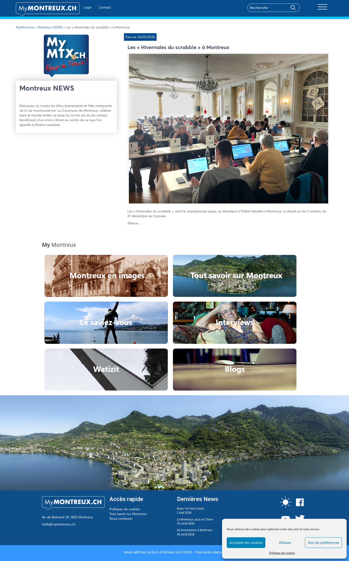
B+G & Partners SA (165, 552)
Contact (91, 7)
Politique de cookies (282, 553)
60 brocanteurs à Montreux (194, 530)
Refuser (285, 542)
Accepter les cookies (246, 542)
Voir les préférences (323, 542)
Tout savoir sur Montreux (128, 514)
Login (74, 7)
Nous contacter (121, 518)
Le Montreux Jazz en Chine (195, 519)
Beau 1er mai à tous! (190, 508)
